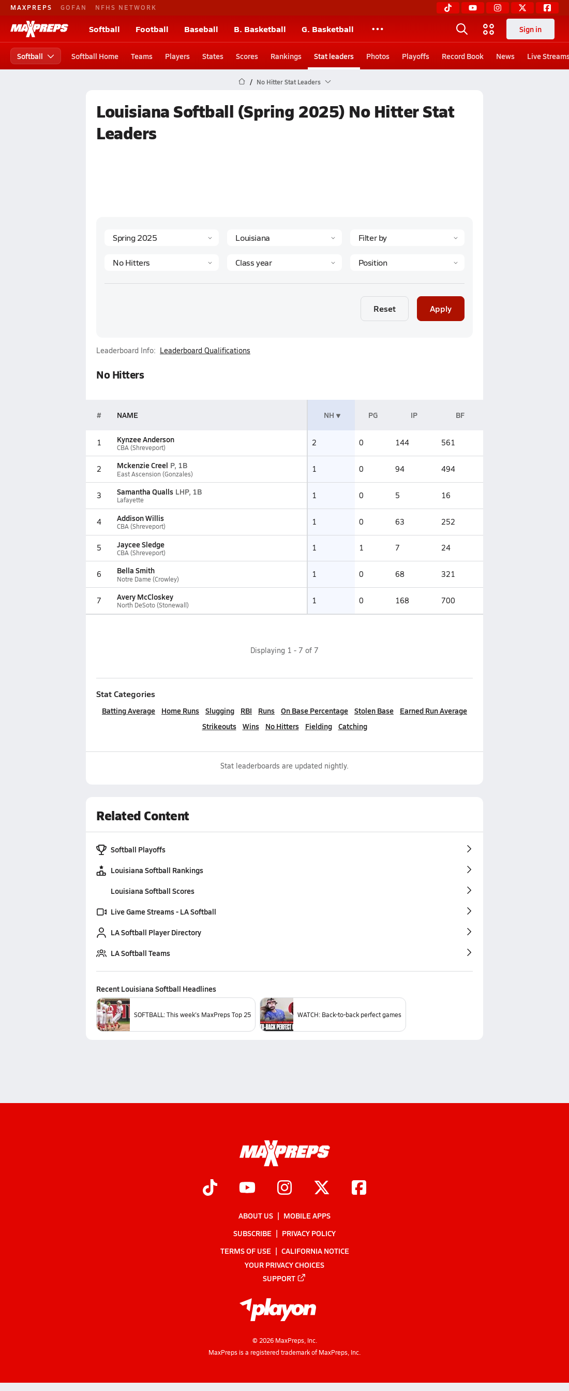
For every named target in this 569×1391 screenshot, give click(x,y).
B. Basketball (260, 29)
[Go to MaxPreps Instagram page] (284, 1188)
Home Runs (180, 710)
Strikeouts (219, 726)
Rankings (286, 56)
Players (177, 56)
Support (284, 1278)
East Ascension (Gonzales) (155, 474)
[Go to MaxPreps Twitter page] (321, 1188)
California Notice (315, 1251)
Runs (266, 710)
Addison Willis (140, 518)
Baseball (201, 29)
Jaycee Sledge (140, 544)
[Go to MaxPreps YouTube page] (247, 1188)
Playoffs (415, 56)
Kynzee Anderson (145, 439)
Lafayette (130, 500)
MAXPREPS (31, 7)
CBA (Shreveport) (141, 448)
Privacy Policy (309, 1233)
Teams (142, 56)
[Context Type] (407, 237)
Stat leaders (334, 56)
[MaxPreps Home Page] (242, 82)
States (212, 56)
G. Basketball (328, 29)
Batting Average (128, 710)
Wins (251, 726)
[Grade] (284, 262)
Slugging (219, 710)
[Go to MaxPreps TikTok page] (210, 1188)
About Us (255, 1215)
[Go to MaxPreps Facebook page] (359, 1188)
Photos (378, 56)
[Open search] (461, 29)
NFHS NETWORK (126, 7)
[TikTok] (448, 7)
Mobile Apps (307, 1215)
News (505, 56)
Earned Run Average (433, 710)
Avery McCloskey (145, 596)
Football (152, 29)
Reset (384, 308)
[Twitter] (522, 7)
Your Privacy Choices (284, 1264)
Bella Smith (136, 570)
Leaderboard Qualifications (205, 350)
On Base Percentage (314, 710)
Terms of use (245, 1251)
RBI (246, 710)
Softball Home (94, 56)
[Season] (161, 237)
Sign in (530, 29)
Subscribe (252, 1233)
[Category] (161, 262)
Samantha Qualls (145, 491)
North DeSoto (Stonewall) (153, 605)
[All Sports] (377, 29)
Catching (352, 726)
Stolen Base (374, 710)
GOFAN (74, 7)
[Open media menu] (488, 29)
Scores (247, 56)
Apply (441, 308)
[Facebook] (547, 7)
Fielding (318, 726)
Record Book (463, 56)
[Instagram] (497, 7)
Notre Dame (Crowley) (148, 579)
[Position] (407, 262)
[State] (284, 237)
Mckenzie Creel (142, 465)
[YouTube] (472, 7)
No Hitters (282, 726)
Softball (104, 29)
